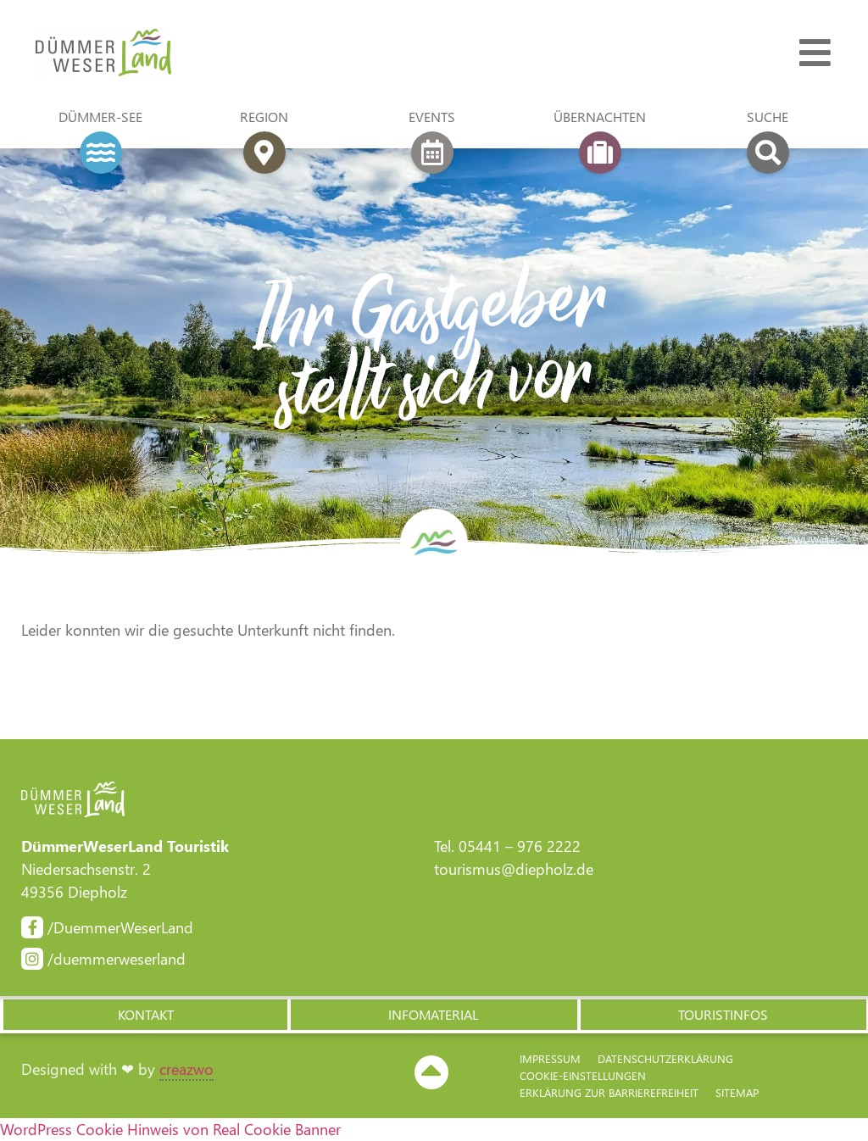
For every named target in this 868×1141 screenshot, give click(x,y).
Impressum (550, 1058)
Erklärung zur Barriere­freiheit (609, 1092)
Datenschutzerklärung (665, 1058)
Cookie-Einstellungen (583, 1075)
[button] (144, 1014)
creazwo (186, 1069)
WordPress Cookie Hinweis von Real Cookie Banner (170, 1129)
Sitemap (737, 1092)
